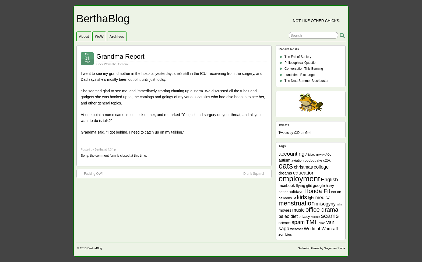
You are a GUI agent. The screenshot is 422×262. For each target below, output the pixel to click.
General (123, 64)
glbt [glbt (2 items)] (309, 186)
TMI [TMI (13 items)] (311, 221)
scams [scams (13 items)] (330, 215)
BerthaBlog (103, 19)
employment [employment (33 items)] (299, 178)
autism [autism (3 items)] (284, 160)
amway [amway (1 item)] (320, 154)
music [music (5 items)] (298, 210)
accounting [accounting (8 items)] (292, 154)
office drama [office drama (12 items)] (321, 209)
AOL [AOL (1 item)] (328, 154)
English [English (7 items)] (329, 179)
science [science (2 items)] (285, 223)
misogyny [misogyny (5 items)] (326, 204)
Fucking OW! (91, 173)
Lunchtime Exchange (299, 75)
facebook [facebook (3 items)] (287, 185)
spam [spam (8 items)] (298, 222)
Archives (117, 36)
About (84, 36)
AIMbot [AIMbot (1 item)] (310, 154)
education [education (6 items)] (303, 173)
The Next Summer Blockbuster (306, 81)
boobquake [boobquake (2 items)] (313, 160)
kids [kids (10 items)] (302, 197)
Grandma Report (120, 56)
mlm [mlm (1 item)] (339, 204)
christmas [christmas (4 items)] (303, 167)
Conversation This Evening (303, 69)
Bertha (99, 149)
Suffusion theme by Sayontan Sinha (321, 248)
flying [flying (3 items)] (300, 185)
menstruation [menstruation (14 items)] (297, 203)
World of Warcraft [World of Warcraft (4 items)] (321, 228)
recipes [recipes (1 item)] (315, 216)
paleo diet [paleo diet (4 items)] (288, 216)
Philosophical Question (300, 63)
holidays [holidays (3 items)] (296, 191)
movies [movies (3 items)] (285, 210)
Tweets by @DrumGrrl (295, 133)
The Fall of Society (297, 57)
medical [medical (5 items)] (323, 197)
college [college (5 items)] (321, 167)
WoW (99, 36)
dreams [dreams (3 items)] (285, 173)
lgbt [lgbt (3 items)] (311, 197)
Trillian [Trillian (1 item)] (321, 223)
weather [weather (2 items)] (296, 229)
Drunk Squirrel (256, 173)
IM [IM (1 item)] (294, 198)
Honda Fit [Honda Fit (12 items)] (317, 191)
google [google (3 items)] (319, 185)
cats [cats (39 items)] (286, 165)
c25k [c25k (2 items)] (326, 160)
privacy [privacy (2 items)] (304, 217)
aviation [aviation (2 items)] (297, 160)
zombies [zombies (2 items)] (285, 234)
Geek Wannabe (106, 64)
